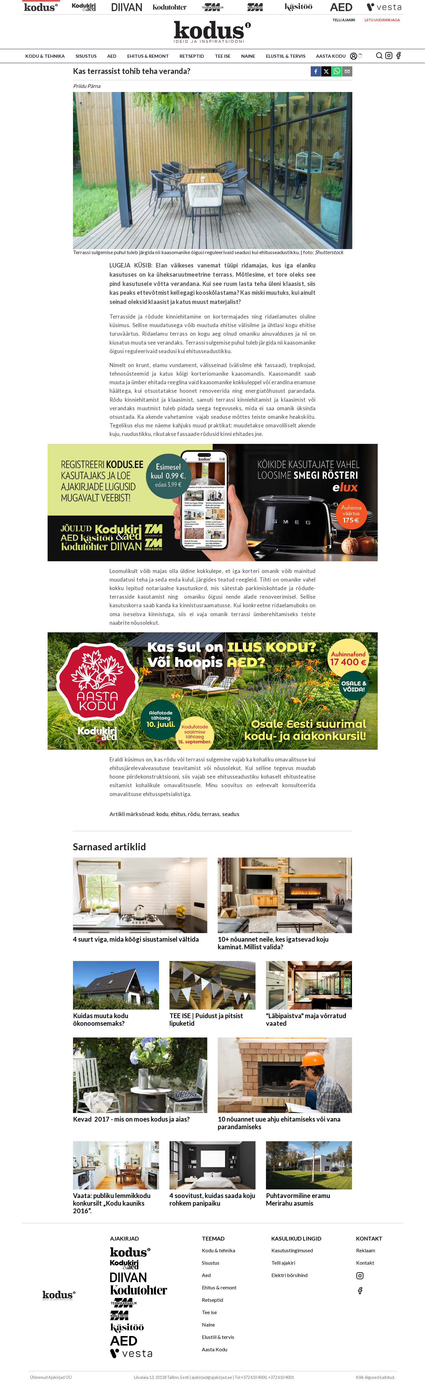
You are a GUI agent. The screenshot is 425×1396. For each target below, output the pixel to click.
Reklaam (365, 1250)
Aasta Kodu (331, 56)
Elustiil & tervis (285, 56)
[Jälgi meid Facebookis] (398, 56)
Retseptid (192, 56)
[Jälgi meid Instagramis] (389, 56)
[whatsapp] (337, 71)
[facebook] (316, 71)
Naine (248, 56)
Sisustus (86, 56)
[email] (347, 71)
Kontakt (365, 1263)
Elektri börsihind (289, 1275)
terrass (211, 814)
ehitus (178, 814)
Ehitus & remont (148, 56)
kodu (162, 814)
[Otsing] (379, 56)
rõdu (194, 814)
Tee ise (222, 56)
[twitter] (326, 71)
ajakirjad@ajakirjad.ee (211, 1377)
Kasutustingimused (292, 1250)
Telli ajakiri (343, 20)
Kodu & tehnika (45, 56)
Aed (111, 56)
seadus (230, 814)
